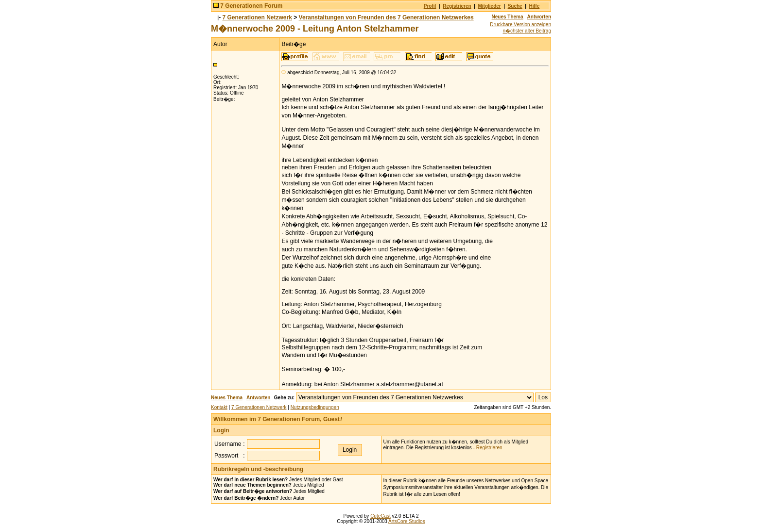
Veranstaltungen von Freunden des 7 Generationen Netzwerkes (386, 17)
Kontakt (219, 407)
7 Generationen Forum (251, 5)
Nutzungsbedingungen (315, 407)
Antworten (539, 16)
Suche (515, 6)
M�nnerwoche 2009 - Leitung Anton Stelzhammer (314, 28)
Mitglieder (489, 6)
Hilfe (534, 6)
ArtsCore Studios (406, 521)
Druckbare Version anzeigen (520, 24)
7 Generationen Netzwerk (257, 17)
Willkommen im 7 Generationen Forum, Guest (277, 419)
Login (221, 430)
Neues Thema (507, 16)
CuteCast (380, 516)
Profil (430, 6)
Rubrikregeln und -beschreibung (258, 469)
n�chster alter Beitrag (527, 30)
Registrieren (457, 6)
